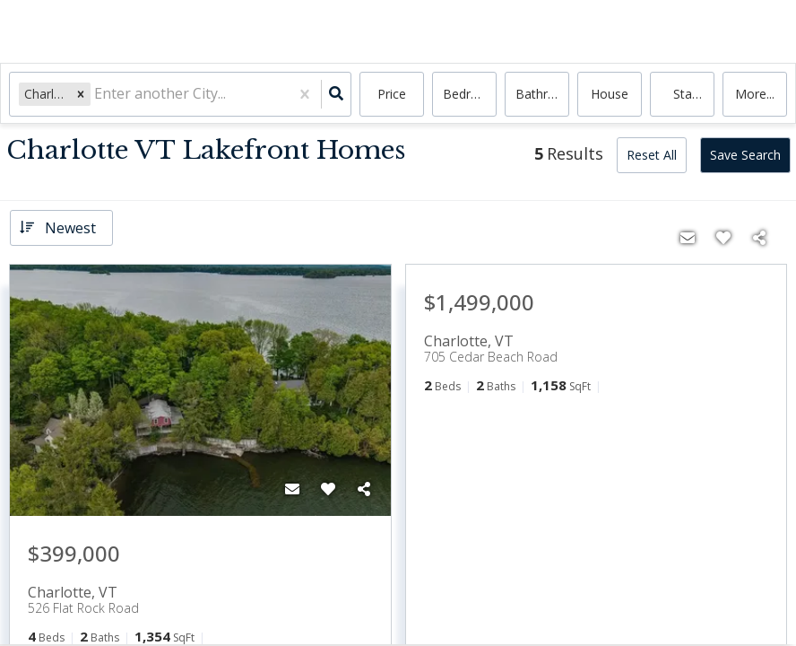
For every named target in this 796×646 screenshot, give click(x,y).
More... (754, 93)
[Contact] (292, 489)
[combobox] (96, 94)
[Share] (364, 489)
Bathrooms (542, 93)
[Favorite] (328, 489)
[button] (81, 94)
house (609, 93)
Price (391, 93)
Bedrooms (470, 93)
